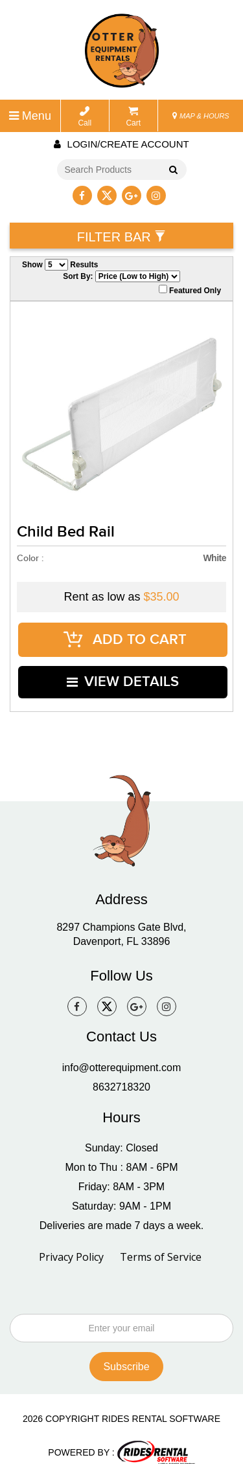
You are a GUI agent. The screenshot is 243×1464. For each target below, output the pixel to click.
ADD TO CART (125, 636)
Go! (171, 170)
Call (84, 117)
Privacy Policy (71, 1242)
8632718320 (121, 1072)
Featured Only (190, 290)
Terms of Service (161, 1242)
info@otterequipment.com (121, 1052)
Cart (133, 117)
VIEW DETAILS (123, 671)
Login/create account (121, 144)
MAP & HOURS (200, 116)
